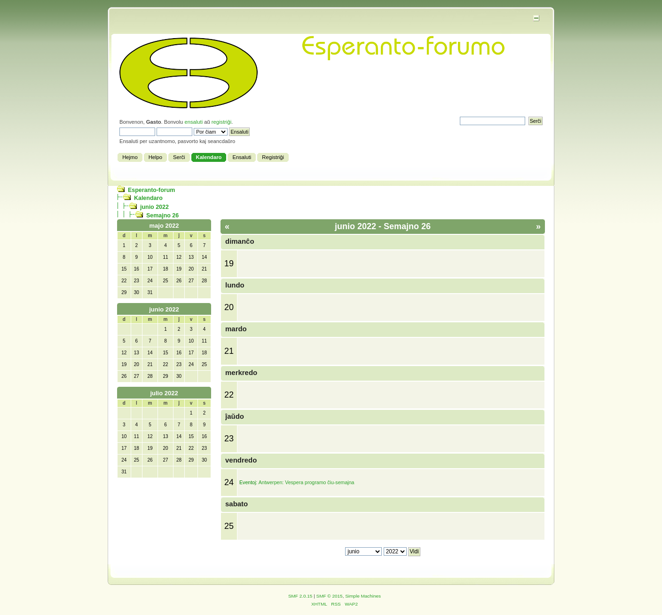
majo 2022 (164, 225)
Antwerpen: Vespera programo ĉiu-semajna (307, 482)
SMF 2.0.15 (300, 596)
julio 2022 (164, 393)
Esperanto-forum (151, 190)
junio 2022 (154, 207)
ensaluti (193, 122)
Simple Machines (363, 596)
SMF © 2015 (329, 596)
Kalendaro (148, 198)
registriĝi (221, 122)
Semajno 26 (162, 215)
